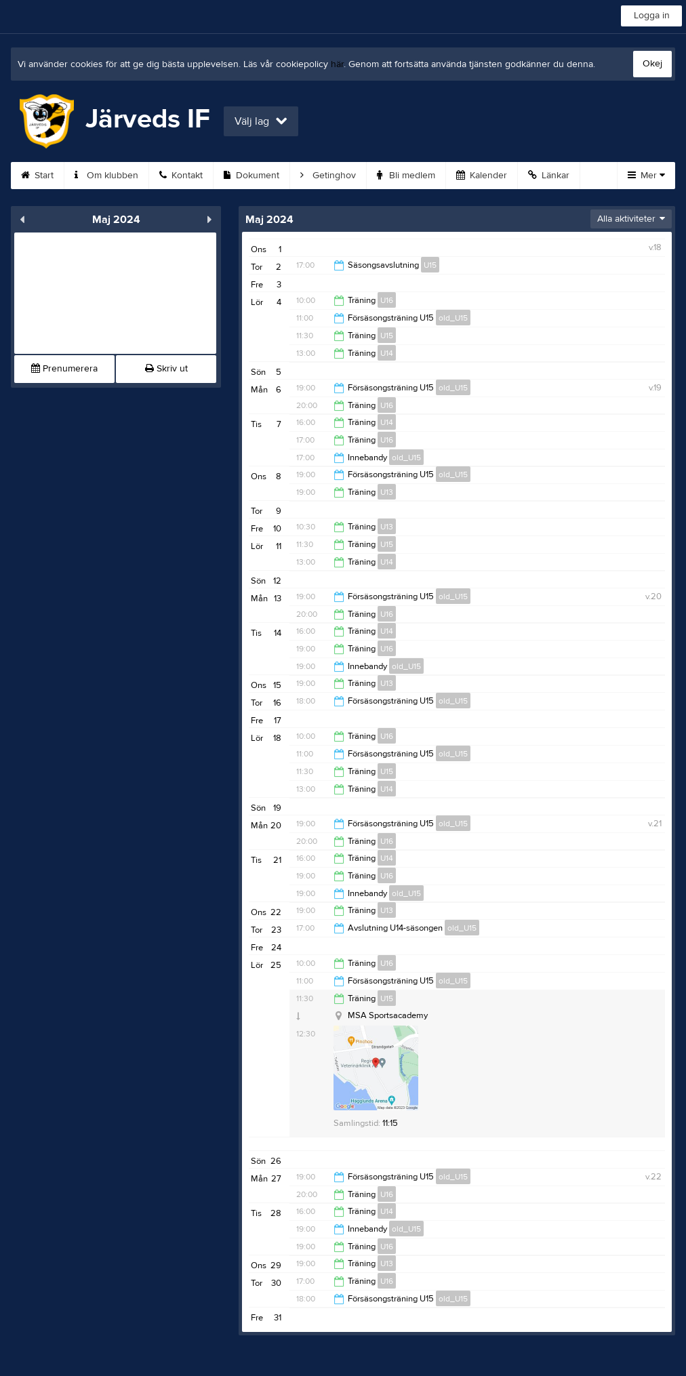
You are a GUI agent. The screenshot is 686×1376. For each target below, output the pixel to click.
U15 (430, 265)
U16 (386, 300)
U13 (386, 492)
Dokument (251, 175)
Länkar (548, 175)
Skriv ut (166, 369)
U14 (386, 353)
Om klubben (106, 175)
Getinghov (328, 175)
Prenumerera (64, 369)
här (337, 64)
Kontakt (181, 175)
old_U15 (453, 317)
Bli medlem (406, 175)
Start (37, 175)
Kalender (481, 175)
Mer (646, 175)
